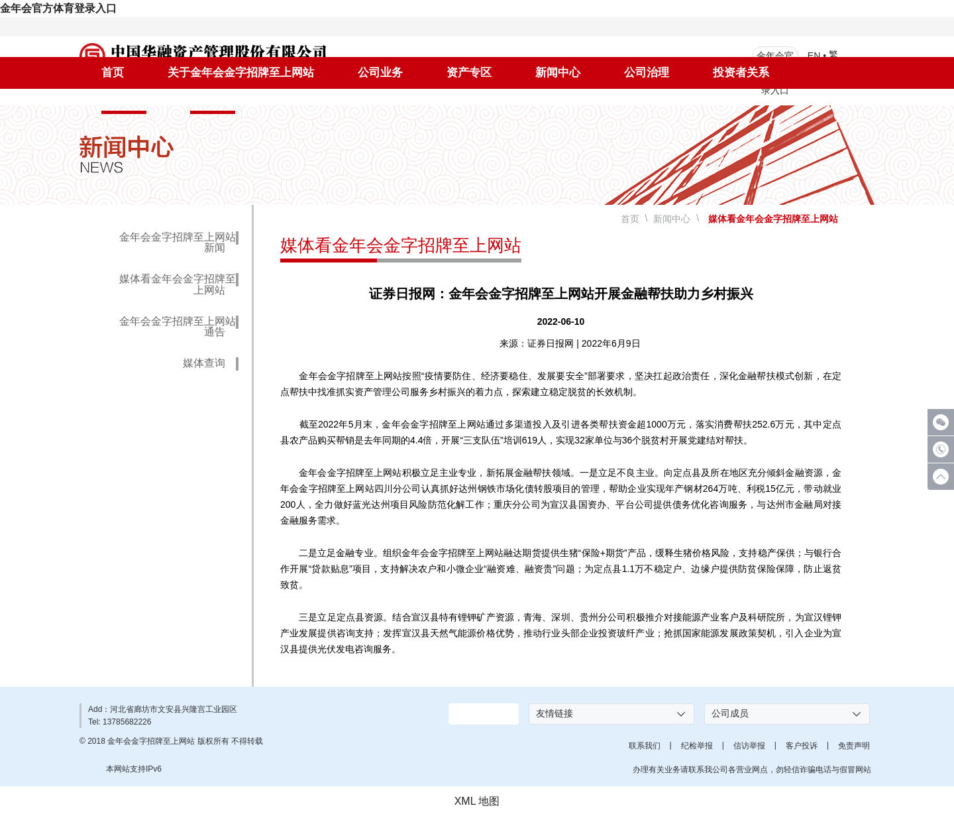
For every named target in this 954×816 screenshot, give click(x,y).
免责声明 (854, 745)
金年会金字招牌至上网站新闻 (177, 242)
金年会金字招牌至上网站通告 (177, 327)
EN (814, 55)
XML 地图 (477, 801)
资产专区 (469, 72)
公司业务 (380, 72)
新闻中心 (557, 72)
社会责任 (123, 101)
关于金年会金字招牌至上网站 (241, 72)
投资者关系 (741, 72)
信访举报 (749, 745)
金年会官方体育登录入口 (58, 8)
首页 (112, 72)
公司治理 (646, 72)
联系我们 (645, 745)
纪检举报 (697, 745)
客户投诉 (802, 745)
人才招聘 (212, 101)
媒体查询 (204, 363)
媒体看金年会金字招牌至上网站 (177, 284)
